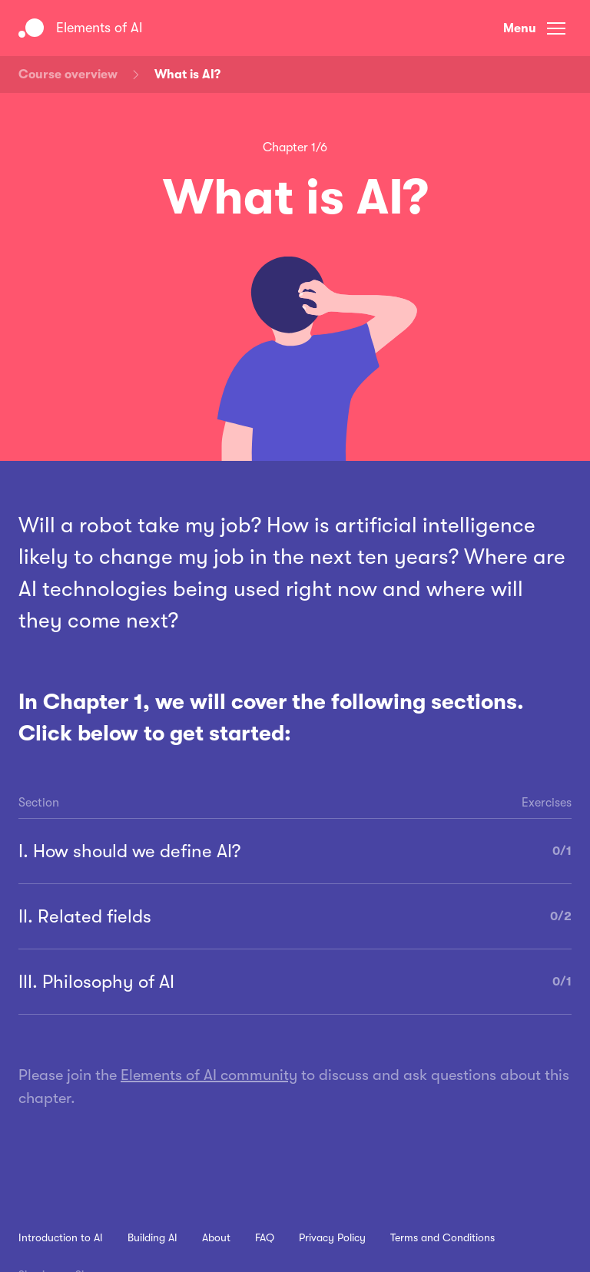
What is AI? (187, 74)
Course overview (68, 74)
